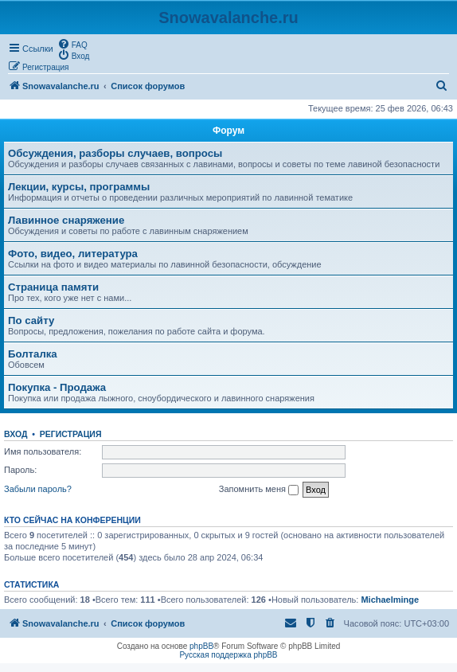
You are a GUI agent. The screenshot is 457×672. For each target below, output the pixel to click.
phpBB (201, 646)
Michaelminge (390, 599)
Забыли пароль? (38, 489)
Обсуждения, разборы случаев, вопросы (115, 153)
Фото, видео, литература (73, 254)
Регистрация (71, 434)
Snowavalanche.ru (228, 17)
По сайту (31, 320)
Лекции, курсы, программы (79, 187)
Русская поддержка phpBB (228, 655)
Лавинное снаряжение (66, 220)
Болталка (32, 354)
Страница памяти (53, 287)
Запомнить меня (259, 489)
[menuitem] (72, 43)
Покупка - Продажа (57, 387)
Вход (15, 434)
